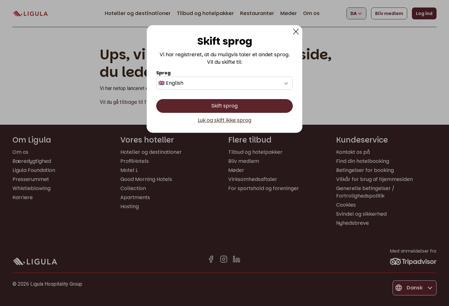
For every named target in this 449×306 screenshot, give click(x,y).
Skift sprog (224, 105)
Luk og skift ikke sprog (224, 120)
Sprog (163, 73)
